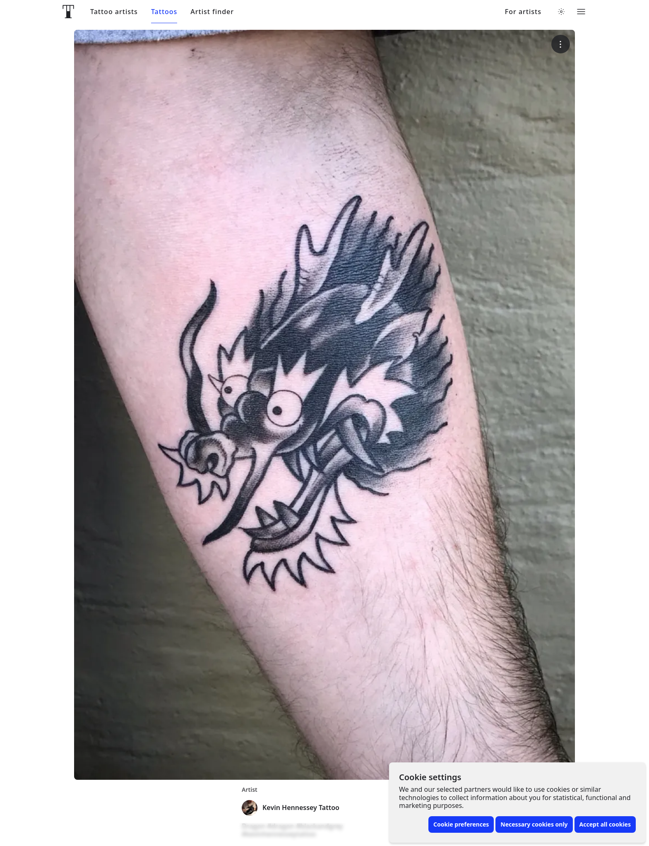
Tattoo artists (114, 11)
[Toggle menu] (581, 11)
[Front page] (68, 11)
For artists (523, 11)
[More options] (560, 44)
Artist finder (212, 11)
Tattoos (164, 11)
